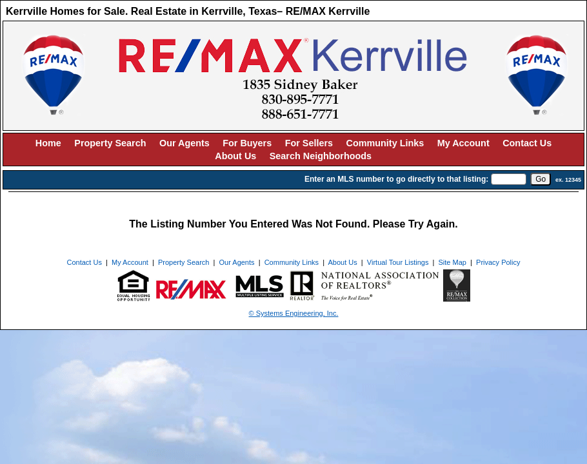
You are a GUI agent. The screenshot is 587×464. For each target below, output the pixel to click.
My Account (463, 143)
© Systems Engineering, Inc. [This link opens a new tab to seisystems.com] (294, 313)
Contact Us (527, 143)
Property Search (110, 143)
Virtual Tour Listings (398, 262)
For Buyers (247, 143)
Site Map (452, 262)
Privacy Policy (498, 262)
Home (48, 143)
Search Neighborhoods (321, 156)
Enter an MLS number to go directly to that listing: (396, 179)
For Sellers (309, 143)
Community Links (385, 143)
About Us (235, 156)
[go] (540, 179)
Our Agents (184, 143)
